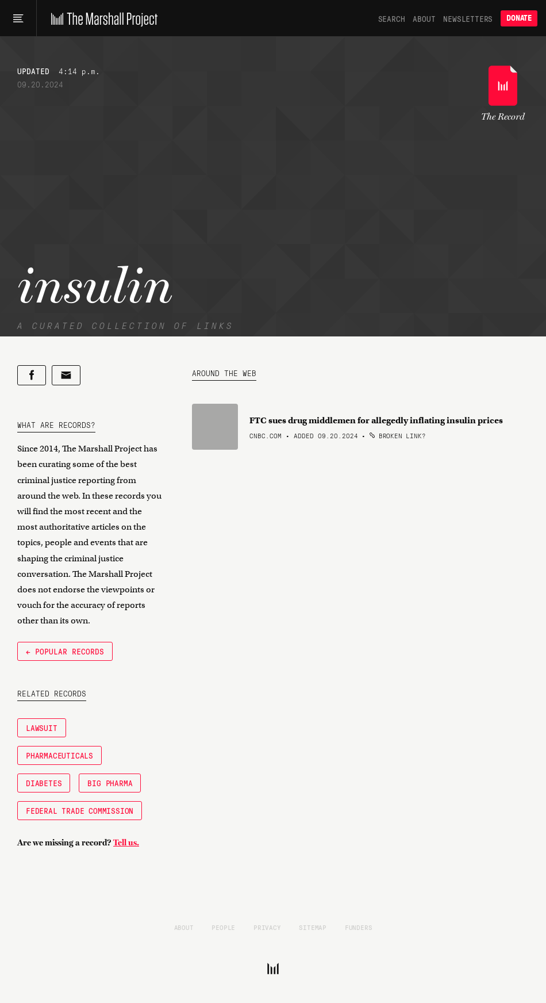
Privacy (267, 927)
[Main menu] (18, 18)
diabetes (43, 783)
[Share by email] (66, 375)
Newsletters (468, 18)
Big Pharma (109, 783)
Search (391, 18)
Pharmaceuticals (59, 755)
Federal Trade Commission (79, 810)
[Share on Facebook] (31, 375)
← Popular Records (65, 651)
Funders (358, 927)
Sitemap (312, 927)
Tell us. (126, 842)
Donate (519, 18)
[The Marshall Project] (101, 18)
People (223, 927)
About (424, 18)
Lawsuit (41, 727)
